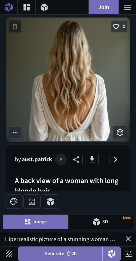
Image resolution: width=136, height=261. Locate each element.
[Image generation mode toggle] (35, 222)
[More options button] (15, 133)
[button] (128, 239)
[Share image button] (76, 159)
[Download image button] (92, 159)
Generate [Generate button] (60, 253)
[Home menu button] (8, 7)
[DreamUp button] (112, 253)
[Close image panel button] (115, 159)
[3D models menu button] (44, 7)
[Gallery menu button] (26, 7)
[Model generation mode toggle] (100, 222)
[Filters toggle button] (9, 253)
